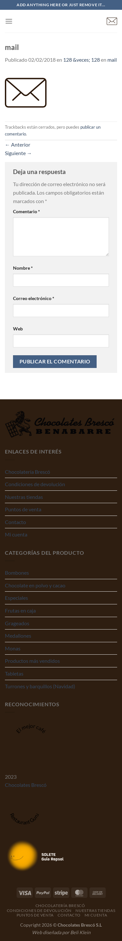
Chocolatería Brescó (27, 472)
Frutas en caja (20, 610)
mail (112, 59)
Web (18, 328)
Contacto (15, 522)
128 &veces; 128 (81, 59)
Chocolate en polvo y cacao (35, 585)
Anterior (17, 144)
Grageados (17, 623)
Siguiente (18, 153)
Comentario (26, 211)
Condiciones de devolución (35, 484)
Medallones (18, 635)
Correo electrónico (33, 298)
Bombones (17, 572)
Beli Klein (80, 932)
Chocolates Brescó (26, 785)
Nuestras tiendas (24, 497)
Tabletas (14, 673)
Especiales (16, 598)
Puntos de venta (23, 509)
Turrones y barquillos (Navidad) (40, 686)
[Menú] (9, 21)
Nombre (23, 268)
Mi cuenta (16, 534)
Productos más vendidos (32, 661)
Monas (12, 648)
